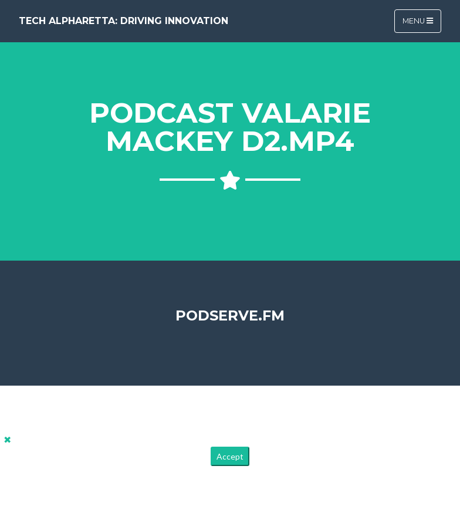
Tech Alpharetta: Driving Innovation (123, 20)
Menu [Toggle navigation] (417, 20)
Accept (230, 456)
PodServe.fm (230, 315)
